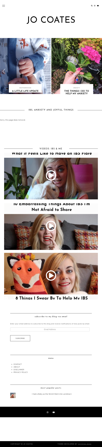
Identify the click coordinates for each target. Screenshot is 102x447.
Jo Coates (51, 20)
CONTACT (18, 364)
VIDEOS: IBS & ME (51, 149)
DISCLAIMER (19, 370)
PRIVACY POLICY (21, 372)
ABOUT (17, 367)
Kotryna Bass (84, 444)
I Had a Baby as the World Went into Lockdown (52, 394)
